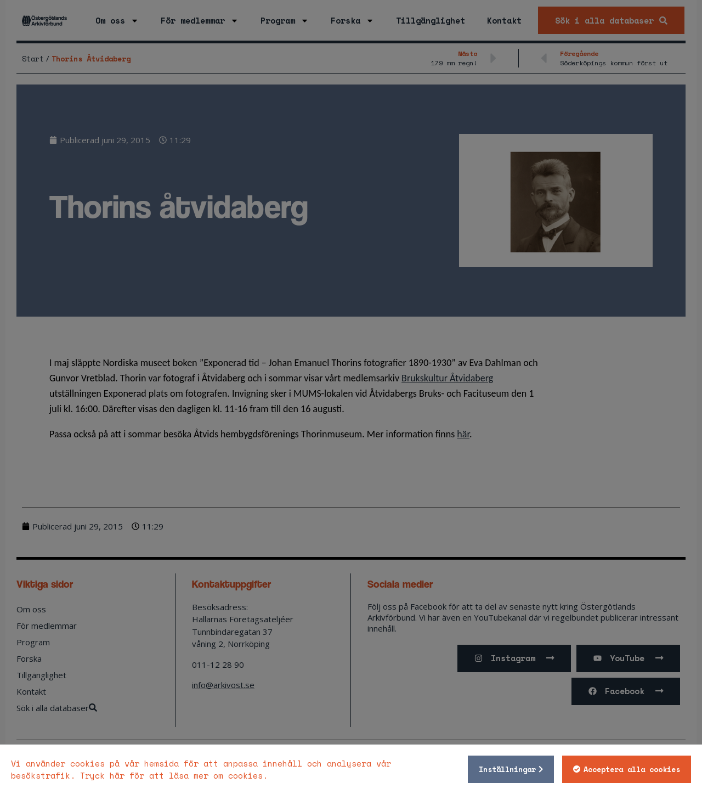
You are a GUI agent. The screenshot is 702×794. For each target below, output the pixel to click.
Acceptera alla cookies (632, 769)
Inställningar (507, 769)
